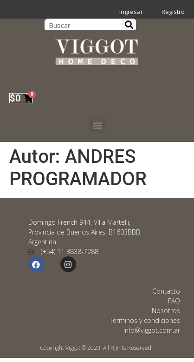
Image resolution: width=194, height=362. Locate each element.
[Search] (129, 25)
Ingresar (131, 11)
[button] (97, 125)
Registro (173, 11)
